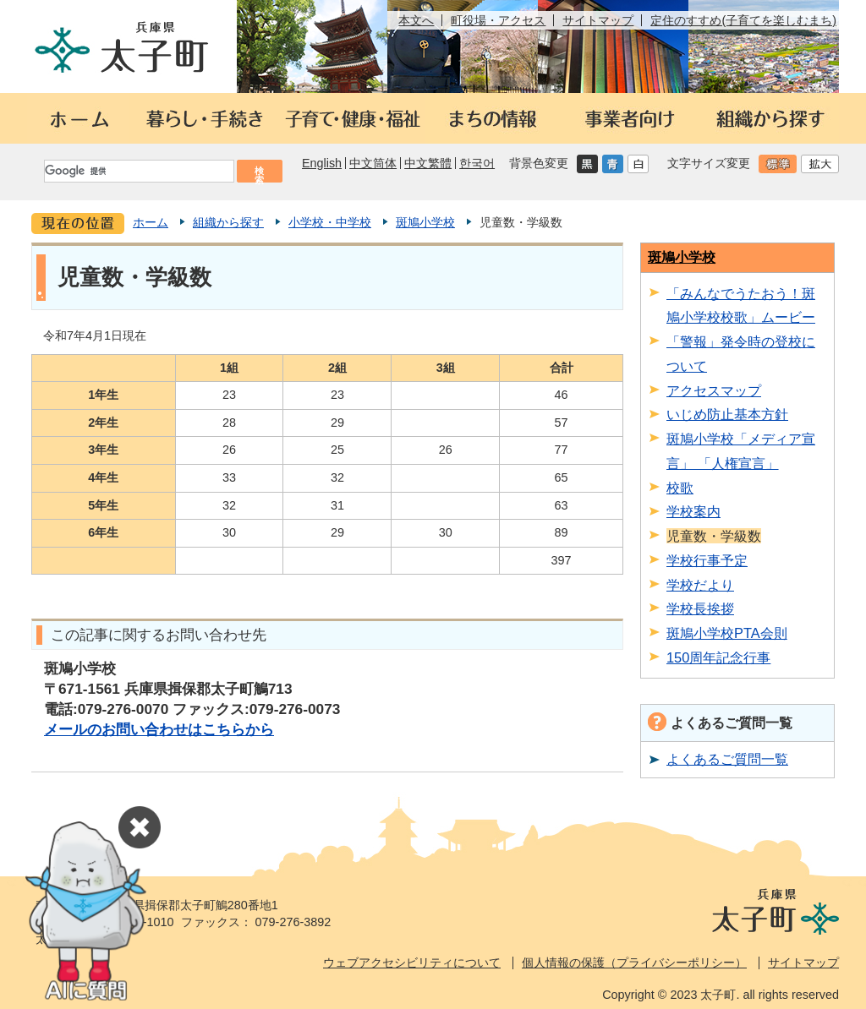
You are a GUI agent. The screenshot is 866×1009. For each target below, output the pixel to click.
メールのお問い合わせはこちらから (159, 729)
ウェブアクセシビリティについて (412, 962)
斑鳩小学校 (425, 222)
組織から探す (228, 222)
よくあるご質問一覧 (727, 758)
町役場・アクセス (498, 20)
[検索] (138, 171)
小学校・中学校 (329, 222)
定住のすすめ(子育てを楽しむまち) (743, 20)
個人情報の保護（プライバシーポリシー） (634, 962)
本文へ (416, 20)
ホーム (150, 222)
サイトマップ (597, 20)
